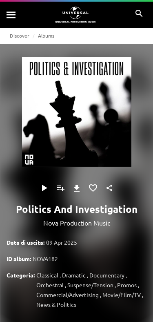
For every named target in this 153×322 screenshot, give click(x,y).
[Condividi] (109, 188)
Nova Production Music (76, 223)
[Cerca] (11, 15)
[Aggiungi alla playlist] (60, 188)
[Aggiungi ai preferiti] (93, 188)
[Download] (77, 188)
